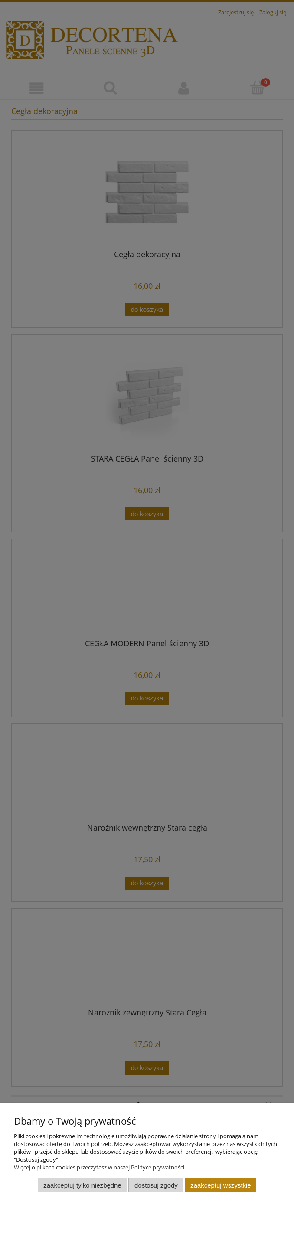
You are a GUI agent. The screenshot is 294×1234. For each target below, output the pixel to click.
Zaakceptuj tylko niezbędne (82, 1185)
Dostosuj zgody (156, 1185)
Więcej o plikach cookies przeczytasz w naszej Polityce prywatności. (100, 1167)
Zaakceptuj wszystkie (220, 1185)
